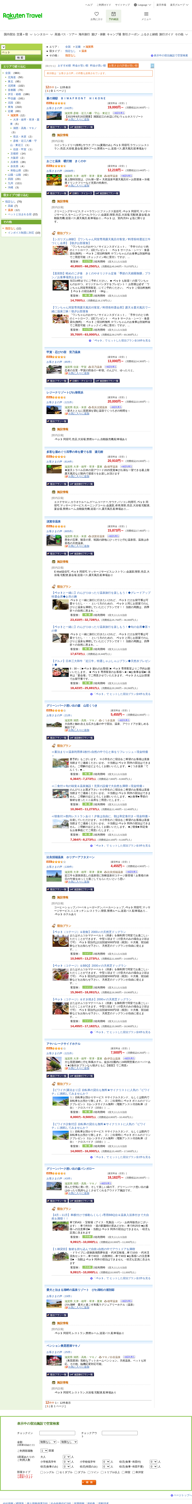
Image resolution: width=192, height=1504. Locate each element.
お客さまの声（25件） (59, 1352)
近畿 (78, 46)
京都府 (14, 153)
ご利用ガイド (104, 4)
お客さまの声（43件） (59, 1178)
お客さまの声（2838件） (61, 170)
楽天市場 (161, 4)
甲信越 (12, 98)
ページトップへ (183, 1495)
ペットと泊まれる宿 (20, 214)
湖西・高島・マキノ (25, 128)
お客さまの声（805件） (60, 531)
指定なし (70, 50)
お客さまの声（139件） (60, 866)
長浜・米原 (19, 136)
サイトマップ (122, 4)
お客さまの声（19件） (59, 1296)
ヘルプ (89, 4)
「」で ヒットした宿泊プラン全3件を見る (122, 845)
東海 (10, 106)
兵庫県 (14, 162)
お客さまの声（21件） (59, 715)
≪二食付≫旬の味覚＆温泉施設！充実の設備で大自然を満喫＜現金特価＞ (98, 786)
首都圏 (12, 89)
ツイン (95, 1472)
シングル (49, 1472)
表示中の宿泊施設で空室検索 (171, 55)
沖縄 (10, 187)
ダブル (82, 1472)
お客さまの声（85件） (59, 361)
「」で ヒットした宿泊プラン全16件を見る (121, 340)
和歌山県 (16, 170)
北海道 (12, 77)
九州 (10, 183)
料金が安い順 (80, 65)
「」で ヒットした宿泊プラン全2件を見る (122, 1157)
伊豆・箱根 (14, 94)
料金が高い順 (98, 65)
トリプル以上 (112, 1472)
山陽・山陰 (14, 174)
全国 (68, 46)
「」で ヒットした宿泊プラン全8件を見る (122, 693)
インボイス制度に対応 (21, 232)
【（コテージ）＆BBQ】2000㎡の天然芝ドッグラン (89, 965)
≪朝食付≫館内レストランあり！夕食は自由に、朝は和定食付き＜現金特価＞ (101, 816)
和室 (127, 1472)
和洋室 (139, 1472)
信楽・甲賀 (19, 149)
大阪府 (14, 157)
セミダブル (66, 1472)
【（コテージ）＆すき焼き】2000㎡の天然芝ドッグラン (92, 999)
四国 (10, 178)
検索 (89, 1482)
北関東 (12, 85)
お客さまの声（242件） (60, 108)
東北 (10, 81)
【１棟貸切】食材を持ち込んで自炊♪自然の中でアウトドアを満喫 (93, 1249)
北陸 (10, 102)
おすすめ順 (64, 65)
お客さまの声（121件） (60, 402)
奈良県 (14, 166)
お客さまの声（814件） (60, 461)
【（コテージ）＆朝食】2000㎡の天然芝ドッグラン (89, 931)
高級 (10, 205)
